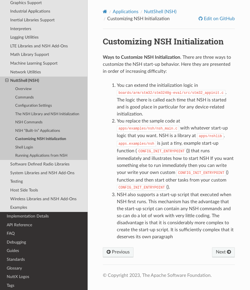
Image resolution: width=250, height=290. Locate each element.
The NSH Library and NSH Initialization (47, 114)
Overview (23, 89)
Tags (10, 285)
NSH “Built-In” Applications (37, 131)
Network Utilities (25, 72)
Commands (24, 97)
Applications (125, 11)
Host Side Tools (24, 190)
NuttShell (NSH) (22, 80)
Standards (16, 259)
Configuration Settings (33, 106)
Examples (18, 207)
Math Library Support (29, 54)
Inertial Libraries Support (32, 20)
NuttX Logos (18, 277)
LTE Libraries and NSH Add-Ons (39, 46)
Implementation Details (28, 216)
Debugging (16, 242)
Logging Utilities (24, 37)
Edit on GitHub (219, 18)
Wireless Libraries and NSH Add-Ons (43, 199)
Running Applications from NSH (41, 156)
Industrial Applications (30, 11)
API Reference (19, 225)
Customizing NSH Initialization (40, 139)
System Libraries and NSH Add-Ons (42, 173)
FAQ (11, 233)
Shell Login (24, 147)
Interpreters (20, 29)
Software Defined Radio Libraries (40, 164)
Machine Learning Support (34, 63)
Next (223, 252)
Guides (13, 250)
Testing (16, 181)
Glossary (14, 268)
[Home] (105, 11)
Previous (118, 252)
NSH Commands (29, 122)
